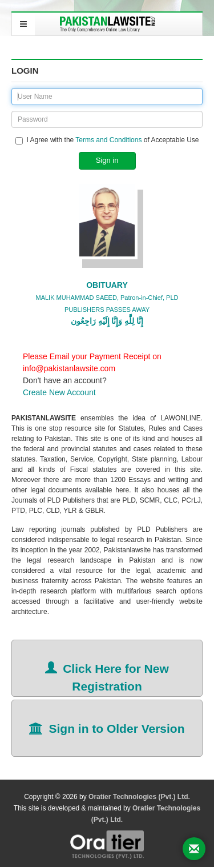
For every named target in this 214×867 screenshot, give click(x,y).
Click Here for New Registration (107, 677)
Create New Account (59, 392)
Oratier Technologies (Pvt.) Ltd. (139, 797)
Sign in (107, 160)
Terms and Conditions (108, 140)
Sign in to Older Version (106, 728)
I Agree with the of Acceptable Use (107, 140)
